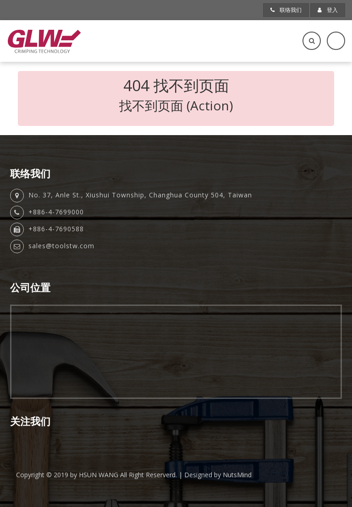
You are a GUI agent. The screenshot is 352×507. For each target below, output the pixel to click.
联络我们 (286, 10)
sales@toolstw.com (61, 245)
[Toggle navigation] (336, 41)
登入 (328, 10)
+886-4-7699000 (56, 211)
